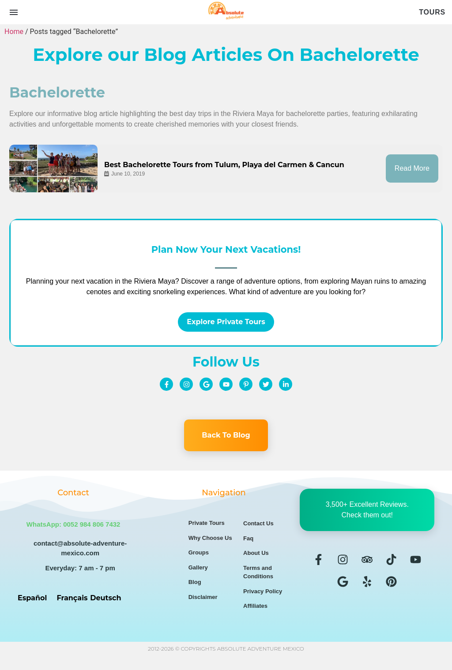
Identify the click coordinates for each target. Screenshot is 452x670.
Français (72, 594)
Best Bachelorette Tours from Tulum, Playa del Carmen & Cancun (224, 163)
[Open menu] (14, 12)
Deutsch (105, 594)
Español (32, 594)
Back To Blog (226, 431)
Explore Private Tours (226, 318)
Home (13, 31)
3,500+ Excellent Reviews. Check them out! (367, 506)
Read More (412, 166)
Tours (432, 12)
